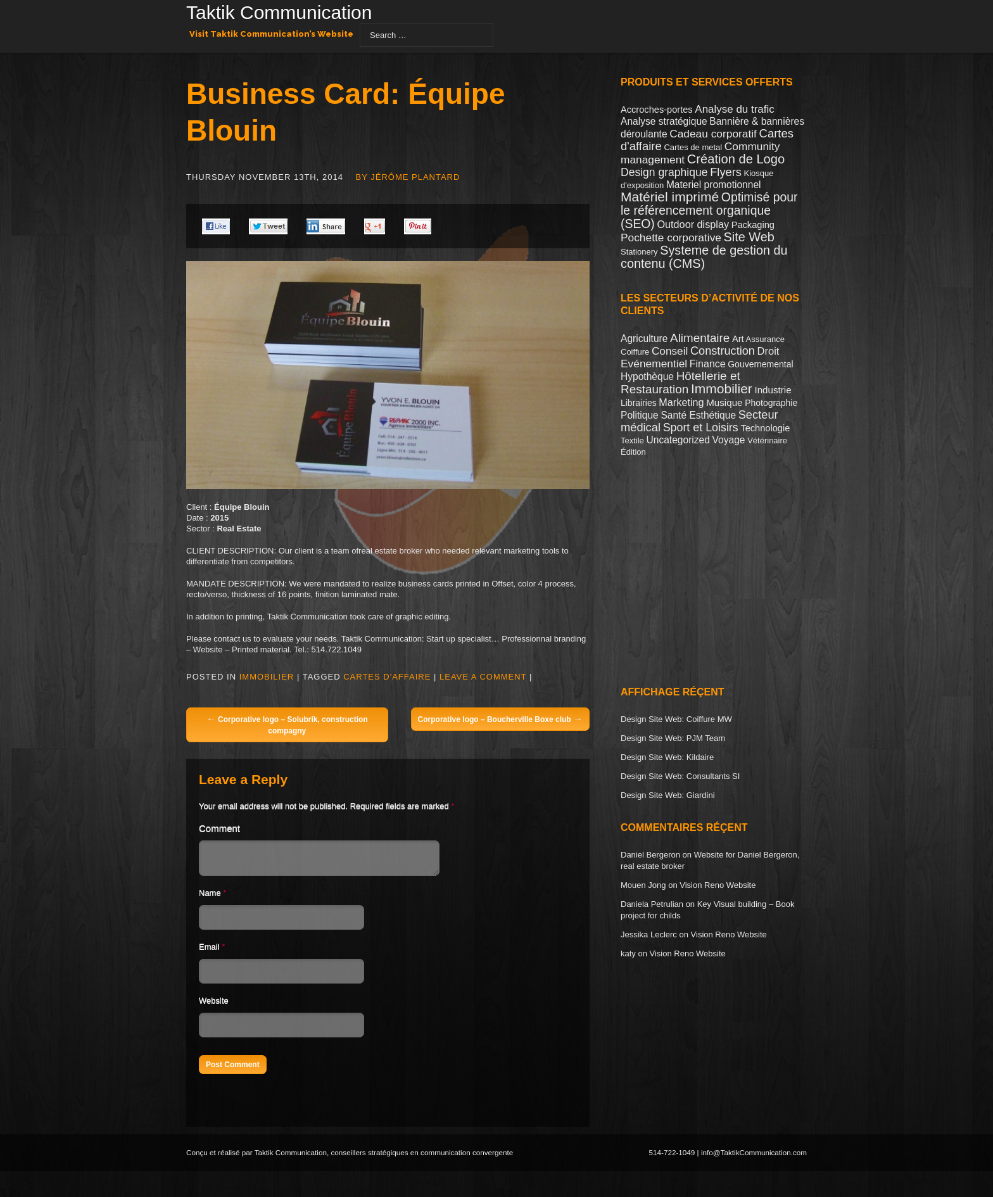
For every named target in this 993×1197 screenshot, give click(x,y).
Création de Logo (736, 159)
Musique (724, 402)
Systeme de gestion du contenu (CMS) (704, 256)
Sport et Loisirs (700, 427)
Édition (633, 452)
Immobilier (266, 676)
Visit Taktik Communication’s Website (271, 34)
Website (214, 1004)
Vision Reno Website (718, 885)
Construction (722, 351)
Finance (708, 363)
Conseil (670, 351)
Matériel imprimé (670, 196)
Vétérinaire (767, 440)
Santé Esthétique (698, 415)
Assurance (764, 339)
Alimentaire (700, 338)
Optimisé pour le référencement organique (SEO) (709, 210)
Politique (640, 415)
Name (210, 896)
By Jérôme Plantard (408, 177)
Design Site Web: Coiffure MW (676, 719)
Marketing (681, 402)
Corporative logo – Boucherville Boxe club (500, 718)
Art (738, 339)
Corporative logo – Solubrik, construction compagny (287, 724)
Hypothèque (647, 376)
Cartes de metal (693, 147)
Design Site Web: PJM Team (673, 738)
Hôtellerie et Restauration (680, 382)
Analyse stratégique (664, 121)
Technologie (765, 428)
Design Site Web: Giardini (668, 795)
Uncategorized (677, 439)
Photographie (771, 403)
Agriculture (644, 338)
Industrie (772, 389)
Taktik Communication (279, 14)
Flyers (726, 172)
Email (209, 950)
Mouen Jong (643, 885)
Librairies (639, 403)
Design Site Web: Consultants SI (680, 776)
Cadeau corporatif (713, 133)
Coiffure (635, 352)
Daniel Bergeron (650, 854)
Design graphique (664, 172)
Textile (632, 440)
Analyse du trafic (734, 109)
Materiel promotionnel (713, 184)
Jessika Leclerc (649, 934)
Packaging (753, 225)
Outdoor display (693, 224)
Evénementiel (654, 363)
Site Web (749, 237)
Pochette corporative (671, 237)
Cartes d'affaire (387, 676)
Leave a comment (483, 676)
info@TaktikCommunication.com (754, 1156)
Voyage (728, 439)
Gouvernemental (760, 364)
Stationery (639, 251)
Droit (768, 351)
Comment (219, 828)
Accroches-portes (657, 109)
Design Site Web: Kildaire (667, 757)
